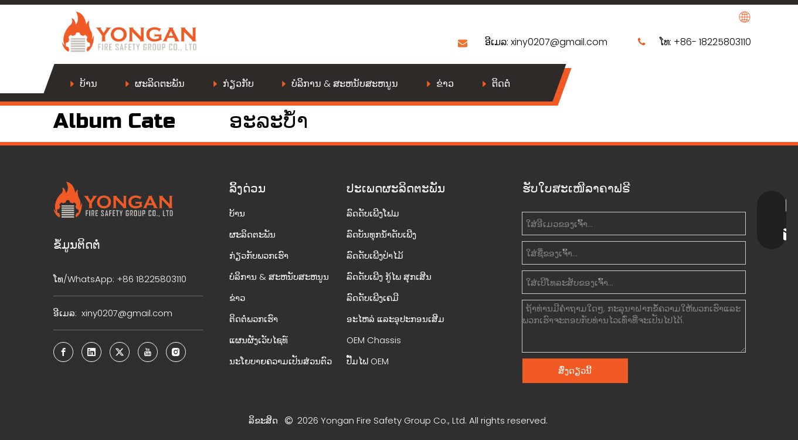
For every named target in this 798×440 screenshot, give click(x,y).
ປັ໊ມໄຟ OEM (368, 361)
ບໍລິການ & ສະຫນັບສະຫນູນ (344, 83)
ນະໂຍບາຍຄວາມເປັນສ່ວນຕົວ (280, 361)
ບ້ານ (88, 83)
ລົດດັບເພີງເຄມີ (373, 298)
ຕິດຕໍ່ (501, 83)
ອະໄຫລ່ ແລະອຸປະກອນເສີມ (395, 319)
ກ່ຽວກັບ (238, 83)
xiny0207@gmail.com (559, 42)
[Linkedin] (91, 352)
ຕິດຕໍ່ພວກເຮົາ (253, 319)
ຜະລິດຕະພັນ (160, 83)
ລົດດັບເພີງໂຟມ (373, 213)
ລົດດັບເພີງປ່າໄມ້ (375, 255)
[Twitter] (120, 352)
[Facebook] (63, 352)
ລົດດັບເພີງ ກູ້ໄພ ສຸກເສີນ (389, 276)
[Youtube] (148, 352)
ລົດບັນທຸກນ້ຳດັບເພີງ (381, 234)
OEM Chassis (374, 340)
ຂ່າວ (445, 83)
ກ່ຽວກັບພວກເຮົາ (258, 255)
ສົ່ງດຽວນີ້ (575, 370)
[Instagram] (176, 352)
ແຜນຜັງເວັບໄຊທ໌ (258, 340)
